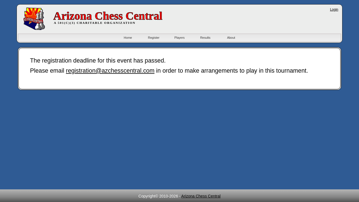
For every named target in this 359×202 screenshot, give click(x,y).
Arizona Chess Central (200, 196)
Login (334, 10)
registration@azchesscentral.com (110, 70)
